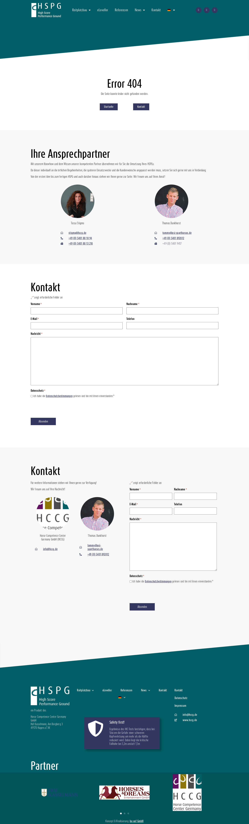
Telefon (130, 319)
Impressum (180, 705)
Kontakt (156, 10)
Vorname (36, 304)
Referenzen (121, 10)
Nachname (132, 304)
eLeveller (102, 10)
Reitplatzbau (81, 10)
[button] (121, 813)
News (140, 10)
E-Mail (35, 319)
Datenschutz (181, 698)
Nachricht (36, 334)
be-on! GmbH (136, 821)
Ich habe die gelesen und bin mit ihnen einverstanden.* (74, 396)
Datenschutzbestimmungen (59, 396)
